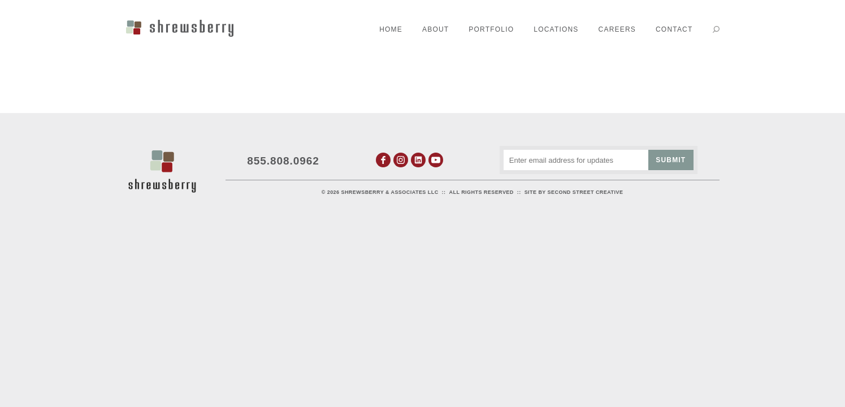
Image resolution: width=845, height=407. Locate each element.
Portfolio (491, 29)
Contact (674, 29)
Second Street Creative (585, 192)
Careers (617, 29)
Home (390, 29)
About (435, 29)
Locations (556, 29)
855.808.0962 (283, 161)
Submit (671, 160)
